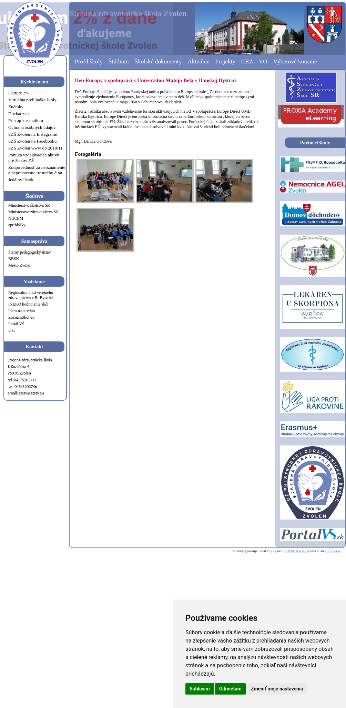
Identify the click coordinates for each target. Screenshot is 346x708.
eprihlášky (17, 225)
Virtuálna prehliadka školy (32, 99)
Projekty (225, 61)
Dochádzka (18, 113)
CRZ (247, 61)
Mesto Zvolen (19, 265)
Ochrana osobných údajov (32, 127)
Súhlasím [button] (200, 688)
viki (11, 330)
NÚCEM (15, 218)
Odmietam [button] (230, 688)
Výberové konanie (295, 61)
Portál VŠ (16, 323)
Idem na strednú (21, 310)
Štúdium (119, 61)
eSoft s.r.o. (333, 551)
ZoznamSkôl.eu (21, 317)
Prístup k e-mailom (25, 120)
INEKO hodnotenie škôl (28, 304)
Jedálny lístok (20, 179)
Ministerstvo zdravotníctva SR (33, 211)
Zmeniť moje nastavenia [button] (277, 688)
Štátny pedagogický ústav (29, 252)
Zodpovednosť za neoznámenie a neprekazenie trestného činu (36, 170)
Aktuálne (198, 61)
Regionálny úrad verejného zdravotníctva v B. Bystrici (30, 295)
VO (263, 61)
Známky (15, 106)
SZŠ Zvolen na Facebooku (32, 141)
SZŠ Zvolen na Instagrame (32, 134)
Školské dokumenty (158, 61)
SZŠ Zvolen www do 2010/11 (35, 148)
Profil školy (89, 61)
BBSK (13, 258)
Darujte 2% (18, 92)
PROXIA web (294, 551)
